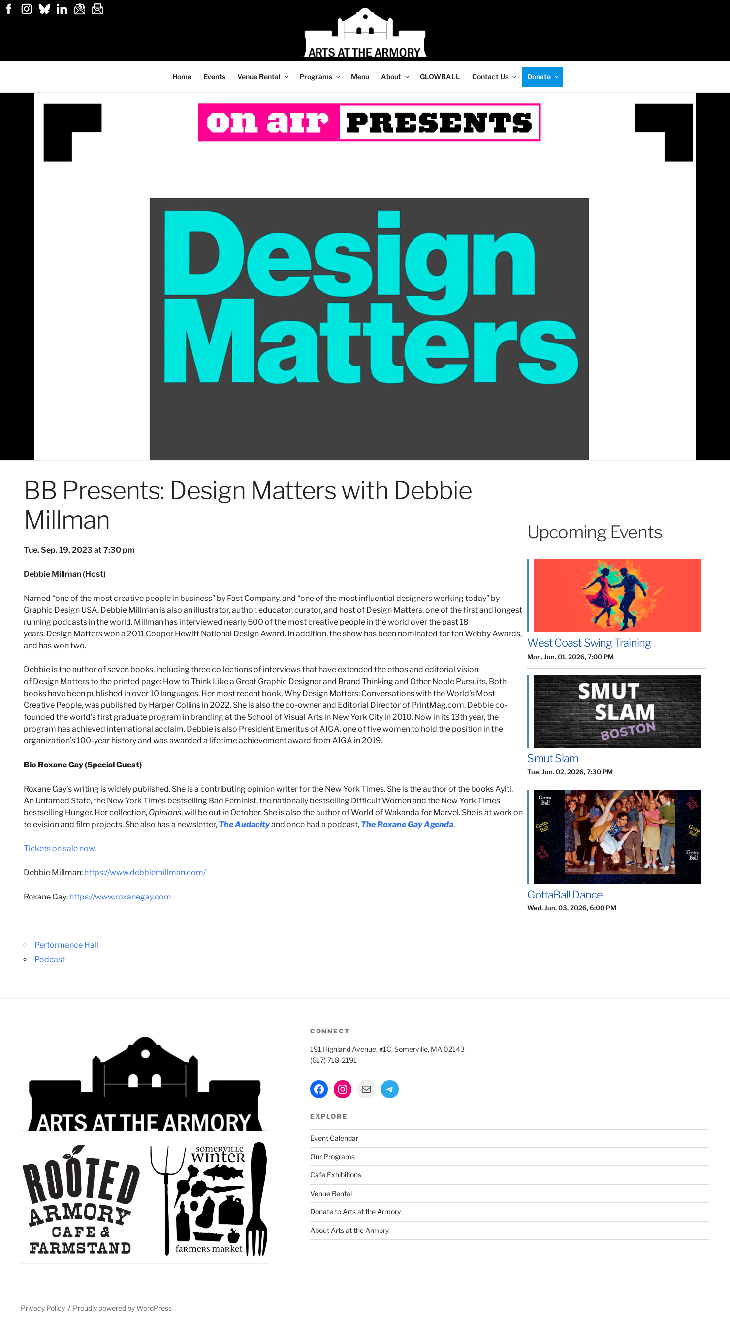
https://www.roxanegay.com (120, 896)
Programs (320, 76)
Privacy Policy (43, 1308)
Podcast (49, 959)
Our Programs (332, 1156)
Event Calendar (334, 1138)
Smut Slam (552, 758)
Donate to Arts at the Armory (355, 1211)
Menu (360, 76)
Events (214, 76)
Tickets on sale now (59, 848)
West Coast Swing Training (589, 642)
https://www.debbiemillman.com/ (145, 872)
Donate (543, 76)
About (396, 76)
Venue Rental (263, 76)
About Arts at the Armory (349, 1230)
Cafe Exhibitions (335, 1174)
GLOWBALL (440, 76)
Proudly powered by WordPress (122, 1308)
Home (181, 76)
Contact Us (495, 76)
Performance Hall (66, 945)
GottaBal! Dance (565, 894)
